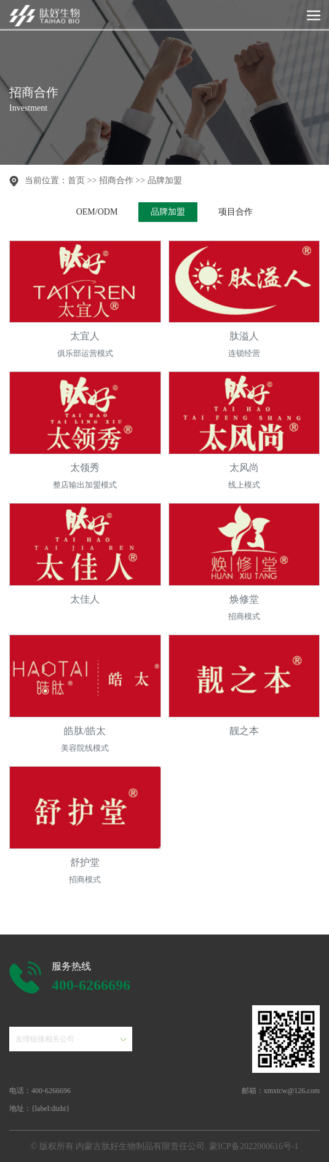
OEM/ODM (97, 211)
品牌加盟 (165, 180)
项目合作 (235, 211)
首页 (76, 180)
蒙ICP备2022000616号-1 (253, 1146)
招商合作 (116, 180)
